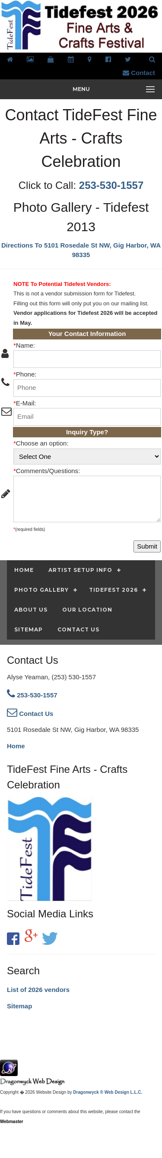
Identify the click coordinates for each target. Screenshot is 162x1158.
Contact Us (30, 713)
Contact (139, 72)
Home (16, 746)
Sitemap (19, 1006)
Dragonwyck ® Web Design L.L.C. (107, 1092)
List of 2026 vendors (38, 989)
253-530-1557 (111, 185)
